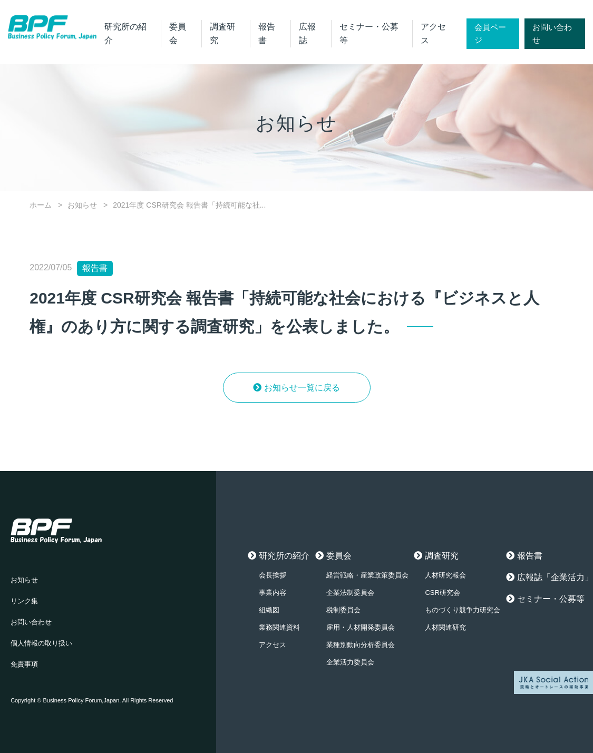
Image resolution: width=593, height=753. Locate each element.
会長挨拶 (272, 575)
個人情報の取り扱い (41, 643)
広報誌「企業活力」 (555, 577)
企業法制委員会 (350, 592)
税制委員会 (343, 610)
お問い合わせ (552, 33)
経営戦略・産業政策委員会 (367, 575)
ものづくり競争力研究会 (462, 610)
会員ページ (490, 33)
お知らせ (82, 205)
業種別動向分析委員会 (360, 645)
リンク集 (24, 601)
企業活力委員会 (350, 662)
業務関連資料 (279, 627)
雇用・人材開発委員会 (360, 627)
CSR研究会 (442, 592)
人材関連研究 (445, 627)
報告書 (529, 555)
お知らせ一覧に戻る (302, 387)
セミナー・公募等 (551, 598)
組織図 (269, 610)
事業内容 (272, 592)
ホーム (41, 205)
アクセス (272, 645)
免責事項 (24, 664)
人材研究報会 (445, 575)
